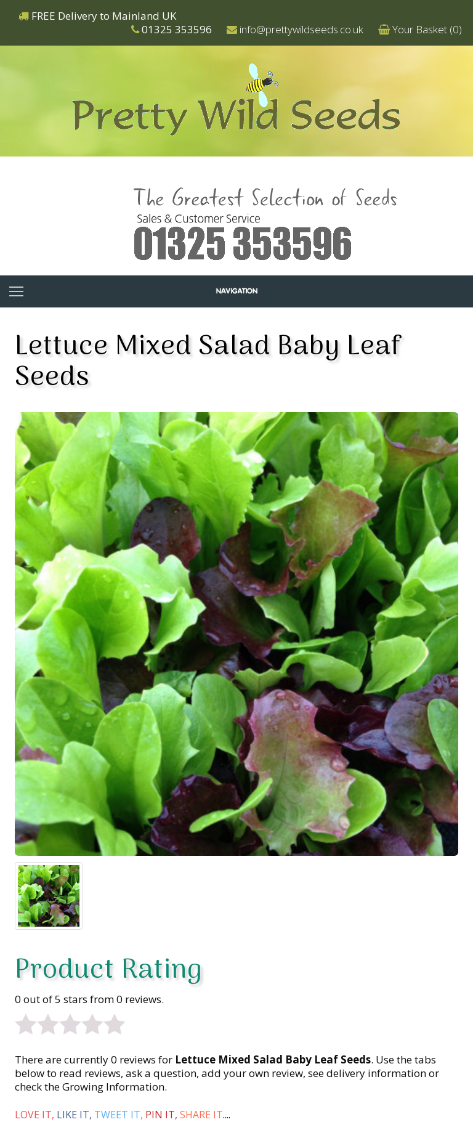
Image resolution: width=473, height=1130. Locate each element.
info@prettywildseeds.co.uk (301, 29)
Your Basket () (427, 29)
